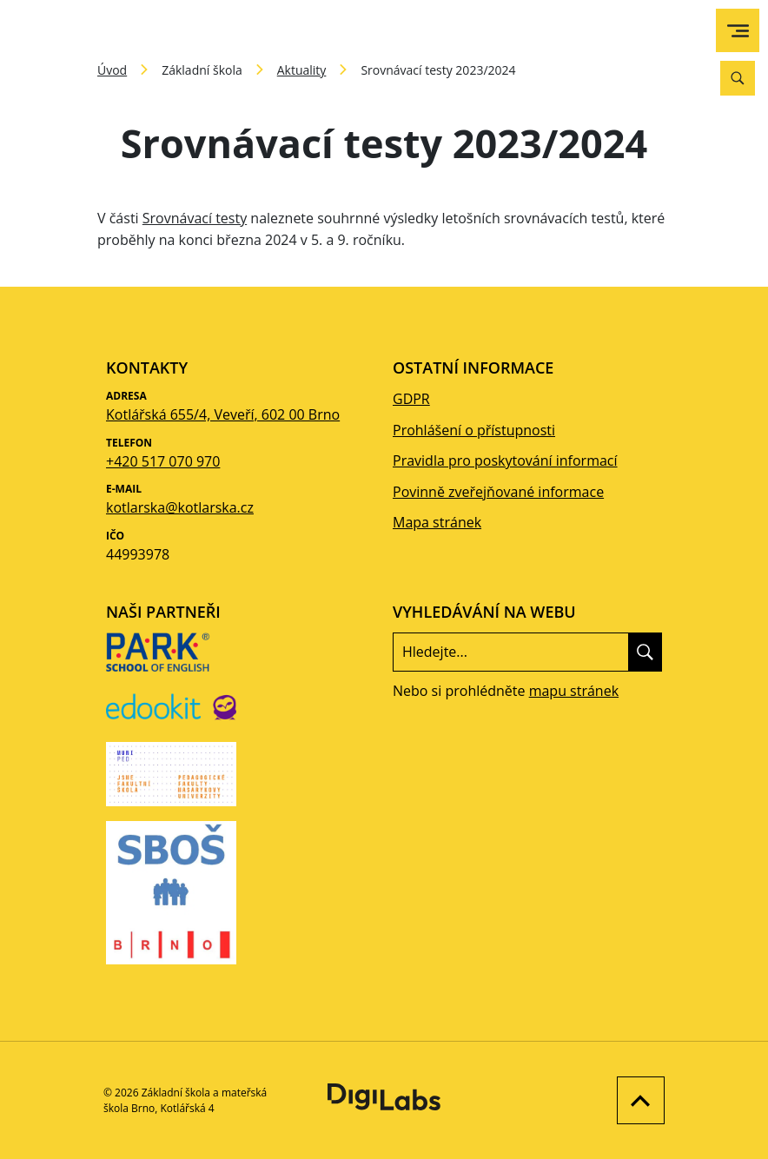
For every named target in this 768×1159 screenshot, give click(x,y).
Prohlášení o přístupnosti (474, 430)
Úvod (112, 70)
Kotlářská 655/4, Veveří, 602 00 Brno (223, 414)
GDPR (411, 398)
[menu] (738, 31)
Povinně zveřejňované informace (498, 491)
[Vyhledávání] (737, 78)
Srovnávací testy (194, 218)
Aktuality (302, 70)
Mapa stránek (437, 522)
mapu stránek (574, 690)
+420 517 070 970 (163, 461)
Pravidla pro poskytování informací (505, 460)
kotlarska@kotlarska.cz (180, 507)
